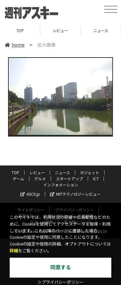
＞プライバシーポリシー (60, 282)
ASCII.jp (30, 194)
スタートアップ (69, 178)
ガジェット (89, 172)
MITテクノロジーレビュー (75, 194)
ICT (96, 178)
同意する (60, 267)
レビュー (60, 30)
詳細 (14, 250)
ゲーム (18, 178)
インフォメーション (60, 184)
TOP (20, 30)
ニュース (100, 30)
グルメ (40, 178)
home (15, 44)
